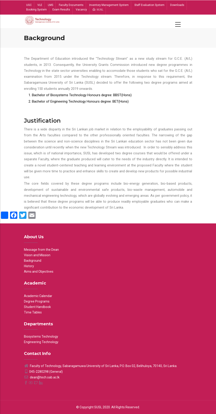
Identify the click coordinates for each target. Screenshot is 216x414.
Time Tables (33, 312)
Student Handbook (37, 307)
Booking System (36, 9)
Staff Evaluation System (149, 5)
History (29, 266)
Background (32, 260)
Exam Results (61, 9)
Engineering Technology (41, 342)
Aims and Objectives (38, 271)
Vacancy (81, 9)
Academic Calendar (38, 296)
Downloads (177, 5)
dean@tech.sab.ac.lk (42, 377)
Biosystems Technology (41, 336)
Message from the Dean (41, 249)
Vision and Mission (37, 255)
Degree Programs (36, 301)
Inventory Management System (109, 5)
